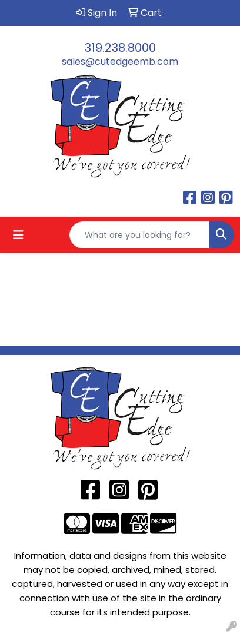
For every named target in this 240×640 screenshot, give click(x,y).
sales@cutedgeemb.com (120, 61)
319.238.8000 (120, 47)
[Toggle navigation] (18, 235)
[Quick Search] (139, 234)
